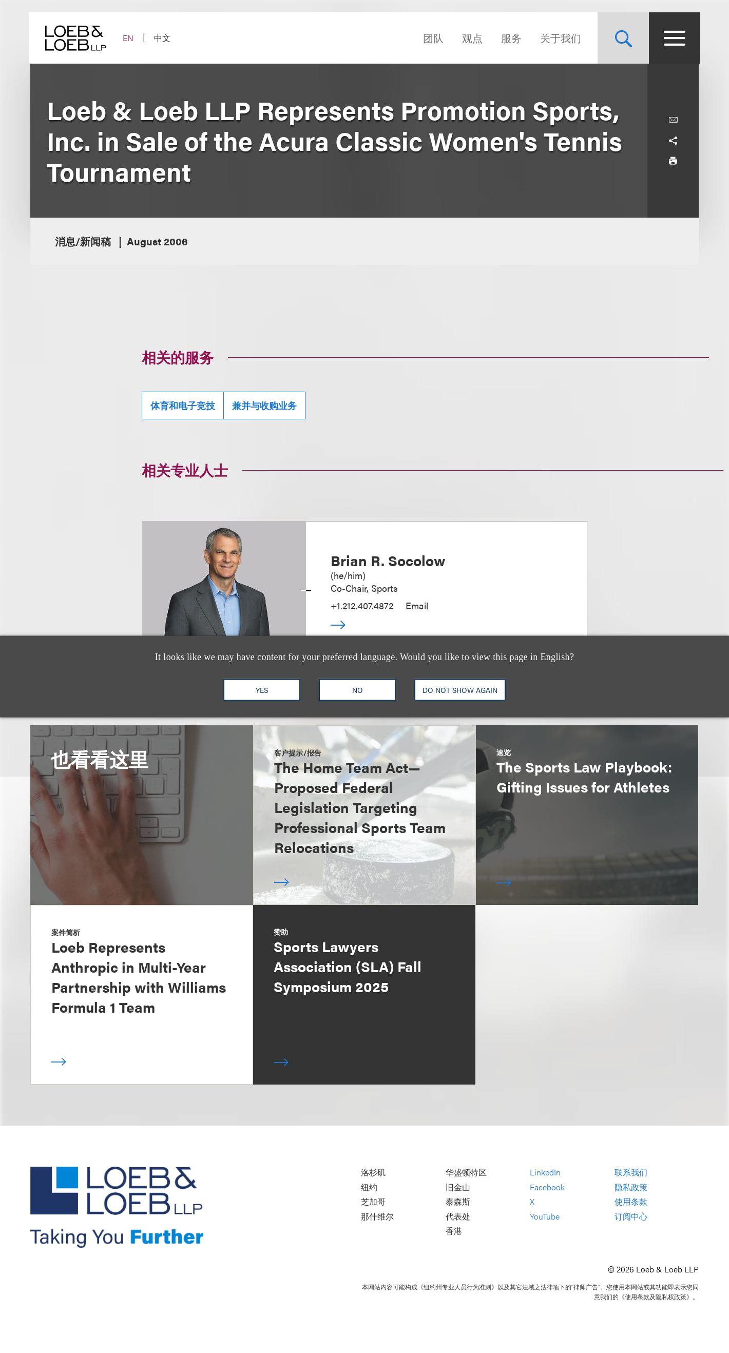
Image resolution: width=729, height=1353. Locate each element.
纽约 (369, 1187)
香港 (454, 1231)
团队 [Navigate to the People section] (431, 37)
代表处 (458, 1216)
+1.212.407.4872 (362, 605)
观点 (471, 37)
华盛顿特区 (466, 1172)
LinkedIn (545, 1172)
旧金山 (458, 1187)
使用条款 (631, 1202)
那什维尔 (377, 1216)
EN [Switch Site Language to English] (129, 38)
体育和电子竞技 (182, 405)
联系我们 (631, 1172)
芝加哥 (373, 1202)
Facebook (547, 1187)
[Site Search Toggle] (621, 38)
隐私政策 (631, 1187)
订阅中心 (631, 1216)
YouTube (545, 1216)
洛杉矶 (373, 1172)
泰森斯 (458, 1202)
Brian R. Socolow (388, 560)
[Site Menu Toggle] (673, 38)
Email (417, 605)
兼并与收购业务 (264, 405)
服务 (510, 37)
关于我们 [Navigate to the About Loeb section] (559, 37)
